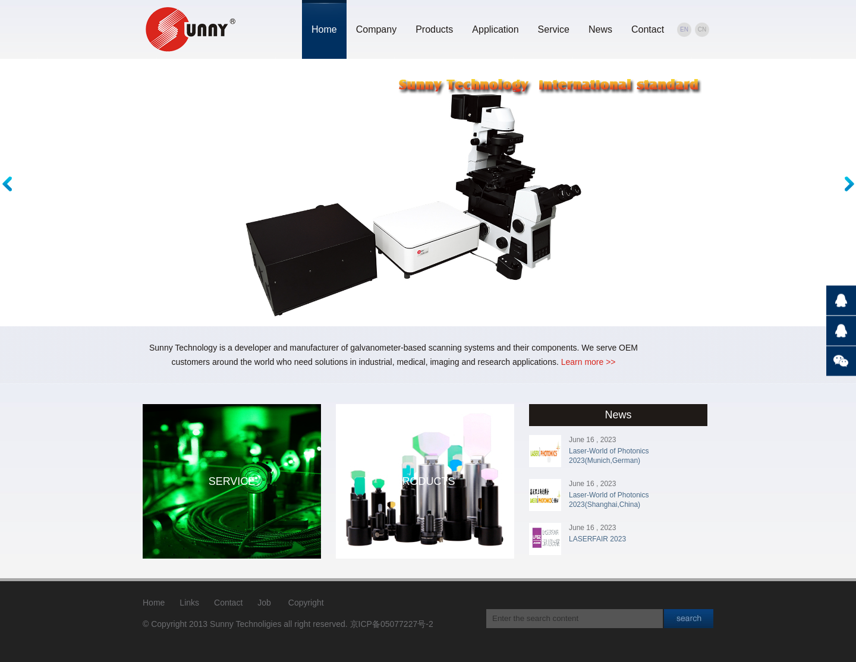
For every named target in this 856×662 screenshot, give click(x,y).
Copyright (306, 602)
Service (553, 29)
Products (434, 29)
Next (846, 183)
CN (702, 29)
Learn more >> (588, 362)
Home (324, 29)
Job (264, 602)
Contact (647, 29)
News (600, 29)
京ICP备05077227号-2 (391, 624)
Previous (9, 183)
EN (684, 29)
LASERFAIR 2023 (597, 539)
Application (495, 29)
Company (376, 29)
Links (189, 602)
